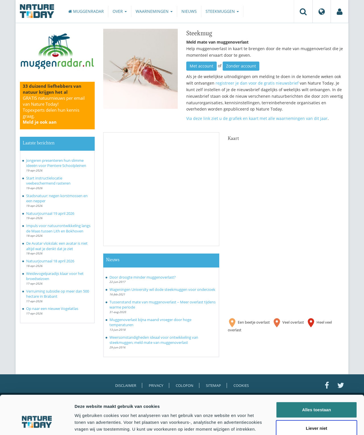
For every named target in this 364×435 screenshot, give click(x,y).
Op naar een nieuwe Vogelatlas (52, 308)
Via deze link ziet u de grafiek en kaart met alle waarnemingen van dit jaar (257, 118)
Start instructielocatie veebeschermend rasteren (48, 180)
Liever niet (316, 397)
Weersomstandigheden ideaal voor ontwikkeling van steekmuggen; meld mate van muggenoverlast (153, 340)
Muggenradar (86, 11)
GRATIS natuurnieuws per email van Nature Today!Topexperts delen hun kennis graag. (54, 110)
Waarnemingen (154, 11)
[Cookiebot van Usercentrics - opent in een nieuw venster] (37, 424)
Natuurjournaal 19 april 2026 (50, 213)
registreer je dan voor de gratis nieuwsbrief (257, 83)
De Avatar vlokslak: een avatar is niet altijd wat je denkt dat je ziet (57, 246)
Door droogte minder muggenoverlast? (142, 277)
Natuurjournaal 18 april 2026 (50, 261)
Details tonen (307, 423)
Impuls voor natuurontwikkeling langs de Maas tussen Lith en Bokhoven (58, 228)
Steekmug (199, 32)
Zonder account (241, 66)
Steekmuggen (222, 11)
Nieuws (189, 11)
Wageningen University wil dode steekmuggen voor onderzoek (162, 289)
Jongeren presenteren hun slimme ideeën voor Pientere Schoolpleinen (56, 163)
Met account (201, 66)
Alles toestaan (316, 378)
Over (120, 11)
